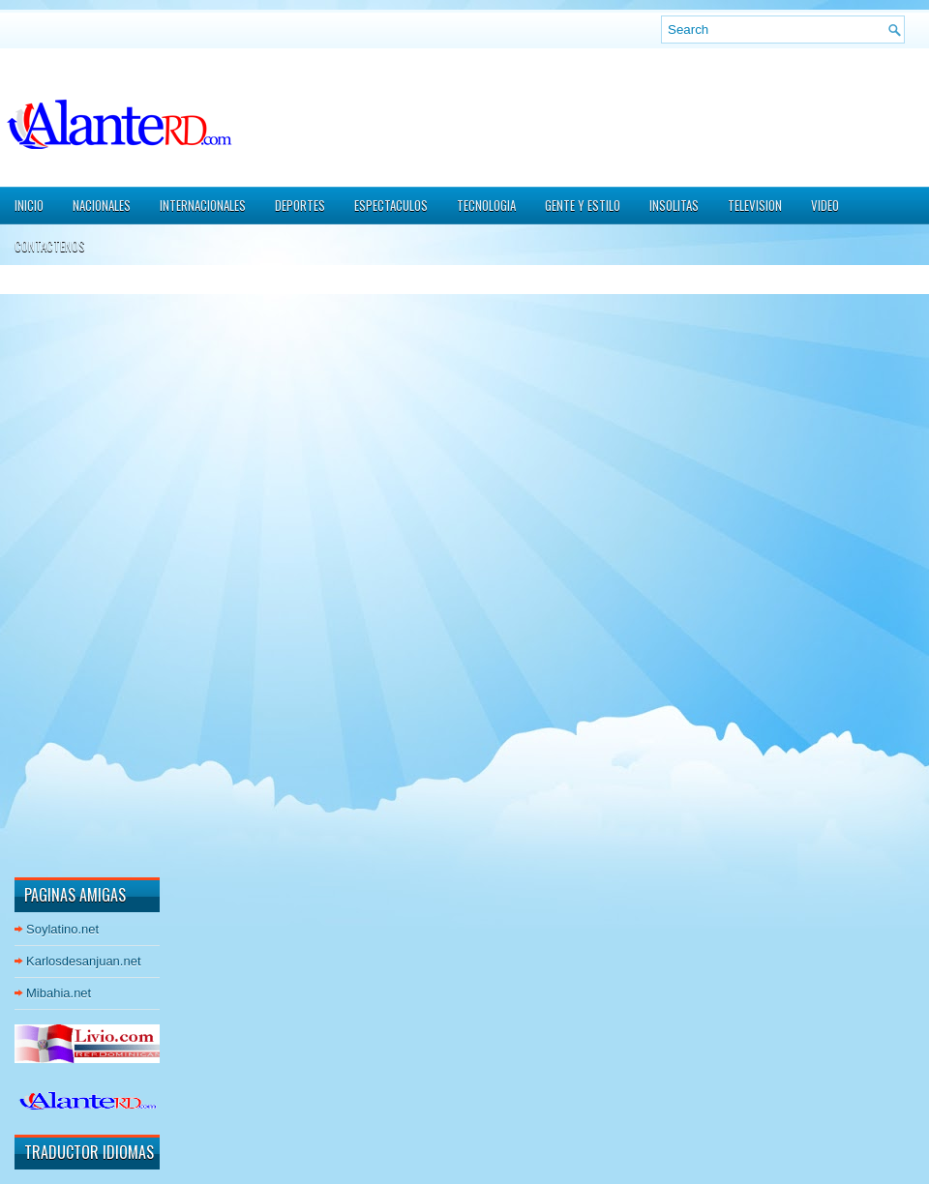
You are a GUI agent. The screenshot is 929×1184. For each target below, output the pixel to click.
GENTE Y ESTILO (582, 205)
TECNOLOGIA (486, 205)
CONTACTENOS (50, 245)
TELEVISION (755, 205)
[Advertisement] (73, 570)
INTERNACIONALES (203, 205)
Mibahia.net (58, 993)
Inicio (29, 205)
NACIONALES (102, 205)
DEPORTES (300, 205)
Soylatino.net (62, 929)
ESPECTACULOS (391, 205)
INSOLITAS (674, 205)
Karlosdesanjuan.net (83, 961)
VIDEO (825, 205)
